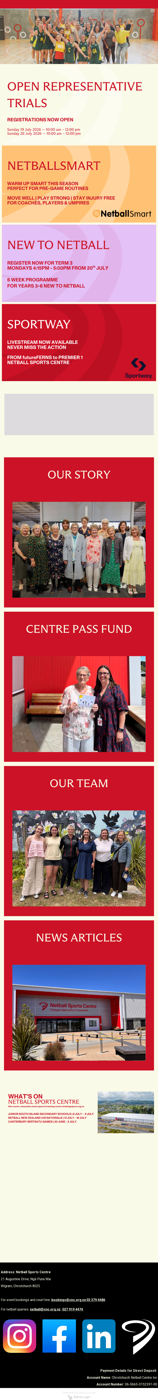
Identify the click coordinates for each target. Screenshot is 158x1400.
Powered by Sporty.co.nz (79, 1392)
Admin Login (79, 1397)
